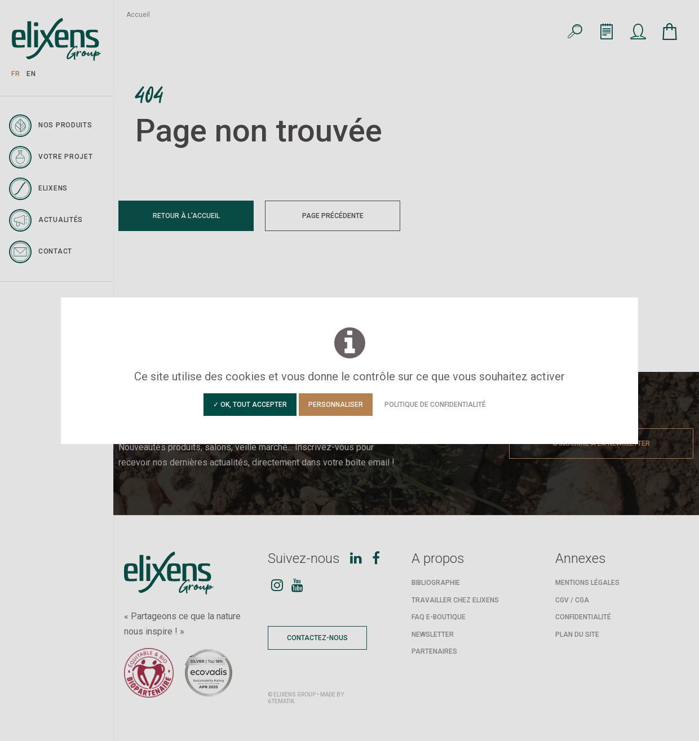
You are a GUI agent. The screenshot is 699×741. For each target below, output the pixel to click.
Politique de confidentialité (435, 405)
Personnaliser (335, 405)
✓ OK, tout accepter (250, 405)
